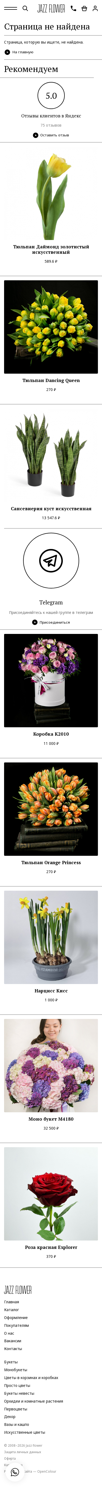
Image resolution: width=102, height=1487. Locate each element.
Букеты (11, 1362)
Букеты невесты (19, 1393)
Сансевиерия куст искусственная (51, 508)
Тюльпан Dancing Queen (51, 380)
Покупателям (16, 1325)
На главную (19, 52)
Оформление (16, 1317)
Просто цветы (17, 1385)
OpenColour (46, 1471)
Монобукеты (15, 1369)
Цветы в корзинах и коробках (31, 1377)
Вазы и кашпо (16, 1424)
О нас (9, 1333)
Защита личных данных (22, 1452)
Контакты (13, 1349)
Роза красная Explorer (51, 1247)
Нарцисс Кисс (51, 990)
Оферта (10, 1458)
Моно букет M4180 (51, 1119)
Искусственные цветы (24, 1432)
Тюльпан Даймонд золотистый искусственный (51, 249)
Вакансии (12, 1341)
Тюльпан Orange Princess (51, 862)
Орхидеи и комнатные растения (33, 1401)
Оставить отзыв (51, 135)
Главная (11, 1302)
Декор (10, 1416)
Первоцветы (15, 1409)
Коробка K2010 (51, 734)
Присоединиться (51, 622)
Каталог (11, 1309)
